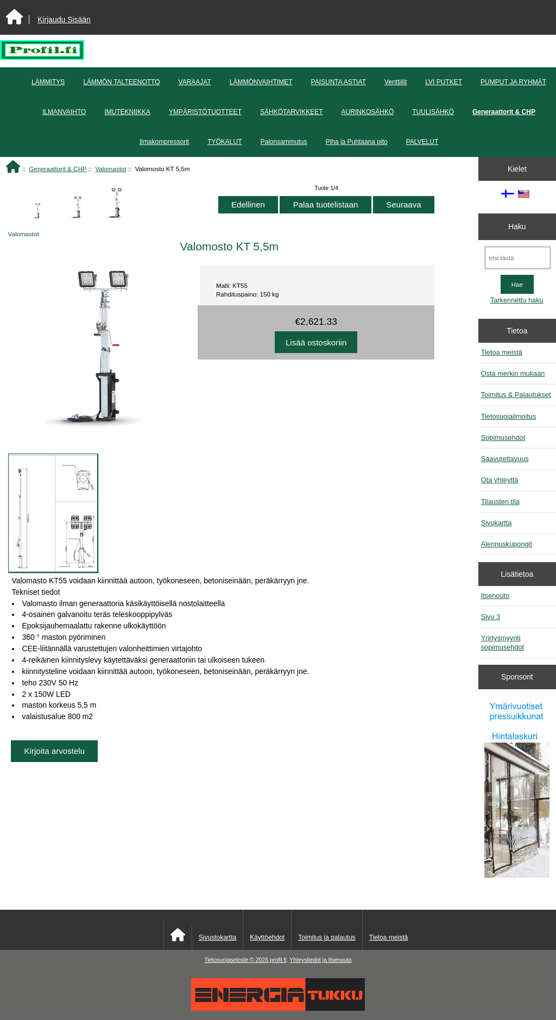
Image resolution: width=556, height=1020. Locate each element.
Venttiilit (395, 82)
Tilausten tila (500, 502)
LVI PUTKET (443, 82)
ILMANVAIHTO (64, 112)
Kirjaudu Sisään (63, 19)
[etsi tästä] (517, 257)
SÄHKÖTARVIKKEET (291, 112)
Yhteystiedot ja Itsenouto (320, 960)
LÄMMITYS (48, 82)
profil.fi (278, 960)
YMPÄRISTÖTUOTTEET (205, 112)
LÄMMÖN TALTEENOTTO (121, 82)
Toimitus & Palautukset (516, 395)
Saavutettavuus (505, 459)
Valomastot (110, 168)
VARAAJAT (195, 82)
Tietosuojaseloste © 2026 (236, 960)
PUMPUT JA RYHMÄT (513, 82)
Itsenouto (495, 595)
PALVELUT (422, 142)
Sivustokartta (217, 937)
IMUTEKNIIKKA (127, 112)
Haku (517, 226)
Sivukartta (496, 523)
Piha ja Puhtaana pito (357, 142)
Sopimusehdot (503, 437)
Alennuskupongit (506, 544)
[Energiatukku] (278, 1008)
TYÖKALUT (224, 142)
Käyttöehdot (267, 937)
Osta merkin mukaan (513, 373)
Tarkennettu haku (517, 300)
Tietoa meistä (501, 352)
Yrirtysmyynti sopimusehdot (502, 642)
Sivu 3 (490, 617)
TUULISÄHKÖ (433, 112)
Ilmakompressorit (164, 142)
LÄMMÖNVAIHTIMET (261, 82)
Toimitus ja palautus (326, 937)
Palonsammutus (284, 142)
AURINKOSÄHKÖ (368, 112)
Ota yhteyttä (500, 480)
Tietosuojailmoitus (508, 416)
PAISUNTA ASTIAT (338, 82)
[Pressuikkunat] (516, 788)
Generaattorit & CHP (57, 168)
